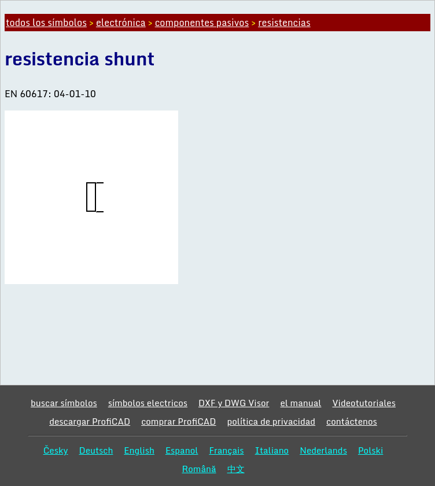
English (139, 450)
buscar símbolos (64, 403)
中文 (236, 469)
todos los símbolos (46, 22)
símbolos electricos (147, 403)
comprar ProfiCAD (178, 421)
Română (199, 469)
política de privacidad (271, 421)
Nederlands (323, 450)
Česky (55, 450)
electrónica (121, 22)
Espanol (181, 450)
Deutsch (96, 450)
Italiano (272, 450)
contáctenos (351, 421)
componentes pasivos (202, 22)
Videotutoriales (363, 403)
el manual (300, 403)
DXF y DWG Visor (233, 403)
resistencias (284, 22)
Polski (370, 450)
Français (226, 450)
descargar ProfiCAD (89, 421)
